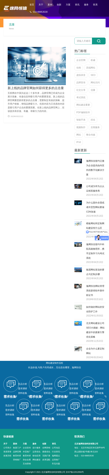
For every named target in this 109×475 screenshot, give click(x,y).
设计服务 (36, 448)
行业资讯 (56, 452)
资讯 (77, 4)
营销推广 (17, 459)
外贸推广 (27, 452)
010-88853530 (39, 12)
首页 (32, 4)
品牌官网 (17, 452)
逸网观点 (56, 456)
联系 (95, 4)
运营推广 (56, 459)
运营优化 (36, 452)
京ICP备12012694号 (75, 472)
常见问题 (56, 463)
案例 (50, 4)
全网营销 (46, 448)
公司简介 (7, 448)
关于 (41, 4)
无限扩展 (46, 456)
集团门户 (17, 448)
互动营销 (27, 463)
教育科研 (17, 456)
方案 (68, 4)
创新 (59, 4)
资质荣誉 (7, 452)
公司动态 (56, 448)
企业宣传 (27, 448)
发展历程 (7, 456)
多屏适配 (46, 459)
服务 (86, 4)
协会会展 (27, 459)
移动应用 (36, 456)
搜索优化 (46, 452)
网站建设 (36, 459)
